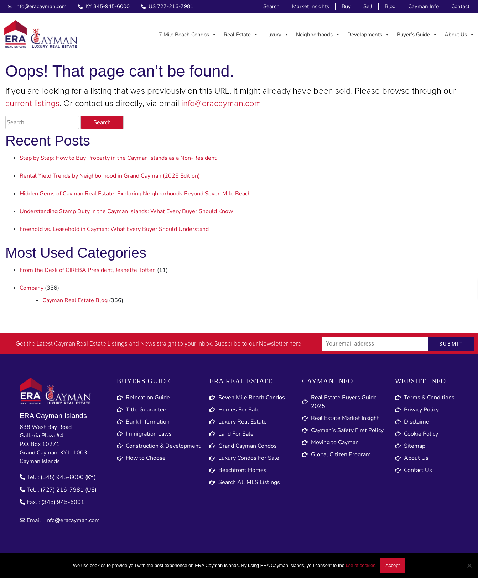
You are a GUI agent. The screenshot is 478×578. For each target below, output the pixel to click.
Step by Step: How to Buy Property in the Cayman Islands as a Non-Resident (118, 158)
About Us (459, 34)
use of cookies (360, 565)
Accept (392, 565)
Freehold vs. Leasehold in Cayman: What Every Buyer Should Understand (114, 229)
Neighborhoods (318, 34)
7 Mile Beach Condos (188, 34)
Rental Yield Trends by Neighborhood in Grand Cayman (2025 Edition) (110, 176)
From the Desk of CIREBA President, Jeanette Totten (88, 270)
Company (31, 288)
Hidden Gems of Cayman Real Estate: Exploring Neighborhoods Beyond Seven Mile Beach (135, 194)
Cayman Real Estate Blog (75, 300)
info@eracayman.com (221, 103)
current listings (32, 103)
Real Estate (241, 34)
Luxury (277, 34)
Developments (368, 34)
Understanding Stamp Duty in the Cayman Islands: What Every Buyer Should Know (126, 211)
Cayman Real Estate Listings (91, 344)
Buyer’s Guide (417, 34)
